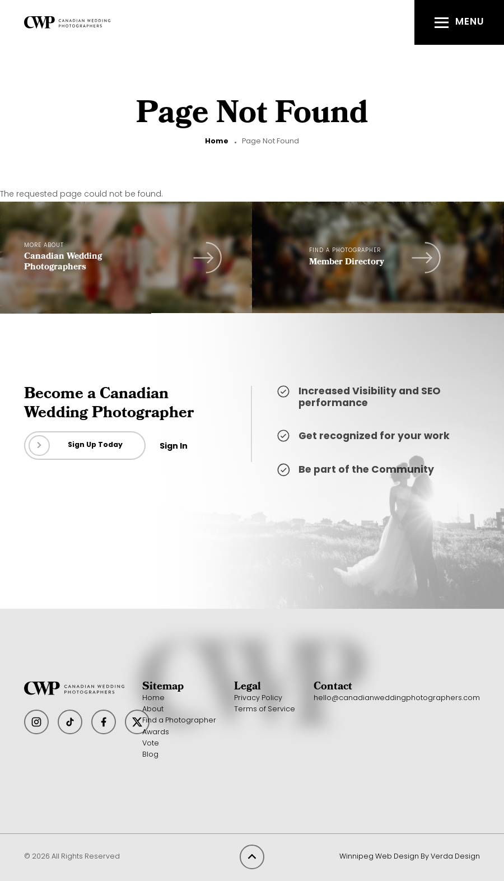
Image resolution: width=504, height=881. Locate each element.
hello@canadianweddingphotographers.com (397, 698)
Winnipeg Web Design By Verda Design (409, 857)
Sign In (174, 446)
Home (216, 141)
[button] (459, 22)
